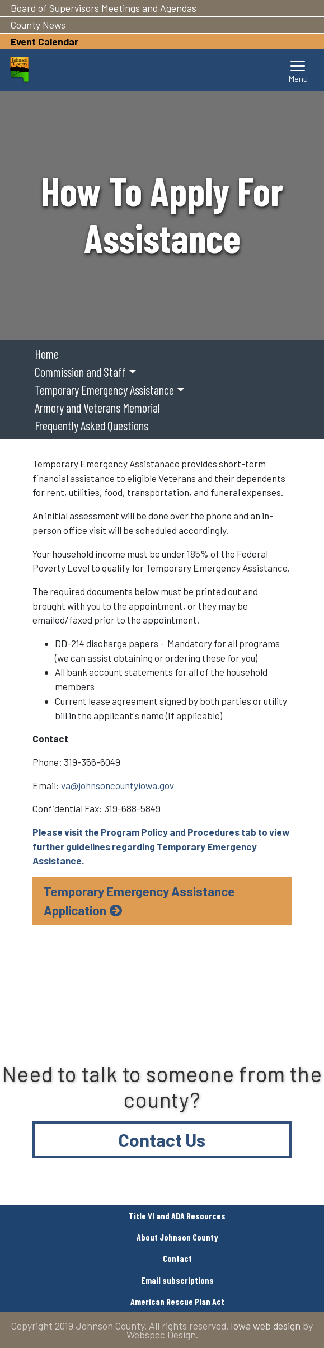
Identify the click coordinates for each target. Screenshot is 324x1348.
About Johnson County (177, 1237)
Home (47, 354)
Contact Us (162, 1139)
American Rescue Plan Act (177, 1301)
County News (38, 24)
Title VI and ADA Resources (177, 1215)
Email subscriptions (177, 1280)
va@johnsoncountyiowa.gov (117, 785)
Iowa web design (265, 1325)
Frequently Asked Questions (91, 425)
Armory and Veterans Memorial (97, 407)
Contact (177, 1258)
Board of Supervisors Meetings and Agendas (103, 8)
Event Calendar (44, 41)
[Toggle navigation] (298, 70)
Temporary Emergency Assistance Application (139, 901)
